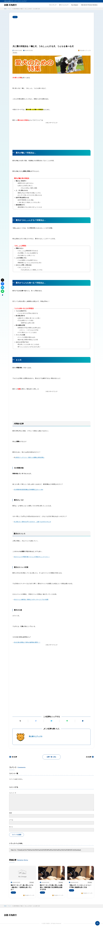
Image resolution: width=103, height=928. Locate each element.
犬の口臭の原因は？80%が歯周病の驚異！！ (27, 642)
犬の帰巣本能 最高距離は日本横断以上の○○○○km (28, 489)
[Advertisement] (51, 32)
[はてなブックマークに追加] (51, 721)
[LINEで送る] (67, 721)
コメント (12, 793)
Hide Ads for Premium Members (89, 5)
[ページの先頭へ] (97, 923)
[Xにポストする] (20, 721)
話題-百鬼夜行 (10, 5)
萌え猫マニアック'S (35, 736)
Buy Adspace (74, 5)
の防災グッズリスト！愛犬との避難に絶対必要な (29, 457)
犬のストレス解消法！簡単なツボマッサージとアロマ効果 (31, 599)
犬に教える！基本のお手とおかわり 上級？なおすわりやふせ (32, 521)
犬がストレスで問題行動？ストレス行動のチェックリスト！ (32, 556)
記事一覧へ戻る (51, 757)
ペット (15, 17)
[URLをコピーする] (83, 721)
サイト (11, 827)
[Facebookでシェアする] (36, 721)
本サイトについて (63, 5)
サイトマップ (52, 5)
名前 (10, 813)
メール (11, 820)
